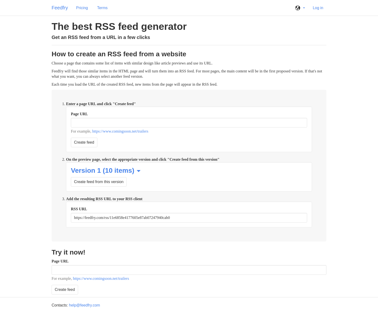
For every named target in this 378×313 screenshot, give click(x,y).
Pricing (82, 8)
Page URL (79, 114)
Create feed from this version (98, 182)
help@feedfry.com (84, 305)
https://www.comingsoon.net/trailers (120, 131)
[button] (299, 8)
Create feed (84, 142)
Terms (102, 8)
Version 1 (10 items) (106, 170)
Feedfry (60, 7)
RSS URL (79, 209)
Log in (318, 8)
